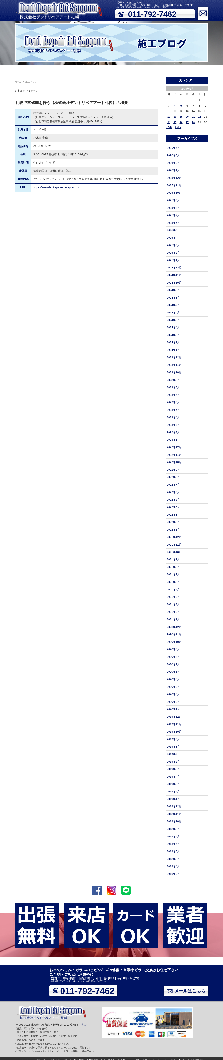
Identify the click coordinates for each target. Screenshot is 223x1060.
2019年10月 (174, 731)
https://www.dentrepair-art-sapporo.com (57, 187)
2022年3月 (173, 514)
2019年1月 (173, 799)
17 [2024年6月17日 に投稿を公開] (168, 116)
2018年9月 (173, 828)
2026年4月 (173, 147)
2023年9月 (173, 380)
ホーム (6, 70)
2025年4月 (173, 237)
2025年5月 (173, 230)
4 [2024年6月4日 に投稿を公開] (175, 105)
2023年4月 (173, 417)
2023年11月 (174, 364)
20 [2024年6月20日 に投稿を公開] (187, 116)
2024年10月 (174, 282)
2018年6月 (173, 851)
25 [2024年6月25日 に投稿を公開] (174, 122)
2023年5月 (173, 409)
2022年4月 (173, 507)
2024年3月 (173, 335)
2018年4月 (173, 866)
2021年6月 (173, 582)
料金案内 (154, 70)
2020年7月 (173, 664)
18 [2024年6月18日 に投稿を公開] (174, 116)
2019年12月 (174, 716)
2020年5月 (173, 679)
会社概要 (169, 70)
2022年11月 (174, 454)
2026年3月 (173, 155)
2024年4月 (173, 327)
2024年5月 (173, 320)
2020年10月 (174, 641)
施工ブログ (185, 70)
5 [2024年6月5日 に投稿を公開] (181, 105)
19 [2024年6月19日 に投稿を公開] (181, 116)
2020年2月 (173, 701)
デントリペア (22, 70)
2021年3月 (173, 604)
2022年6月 (173, 492)
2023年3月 (173, 424)
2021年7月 (173, 574)
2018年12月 (174, 806)
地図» (84, 1024)
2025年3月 (173, 245)
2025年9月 (173, 200)
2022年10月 (174, 462)
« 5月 (169, 127)
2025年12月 (174, 177)
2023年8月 (173, 387)
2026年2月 (173, 162)
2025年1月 (173, 260)
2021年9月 (173, 559)
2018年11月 (174, 814)
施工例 (141, 70)
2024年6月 (173, 312)
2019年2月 (173, 791)
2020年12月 (174, 626)
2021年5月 (173, 589)
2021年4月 (173, 596)
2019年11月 (174, 724)
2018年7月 (173, 843)
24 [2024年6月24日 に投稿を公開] (168, 122)
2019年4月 (173, 776)
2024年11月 (174, 275)
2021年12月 (174, 537)
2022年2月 (173, 522)
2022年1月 (173, 529)
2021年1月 (173, 619)
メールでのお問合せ (208, 70)
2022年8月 (173, 477)
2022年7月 (173, 484)
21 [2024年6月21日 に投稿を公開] (193, 116)
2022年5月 (173, 499)
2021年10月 (174, 552)
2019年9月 (173, 739)
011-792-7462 (152, 14)
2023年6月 (173, 402)
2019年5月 (173, 769)
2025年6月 (173, 222)
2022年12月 (174, 447)
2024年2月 (173, 342)
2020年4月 (173, 686)
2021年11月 (174, 544)
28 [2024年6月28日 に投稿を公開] (193, 122)
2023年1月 (173, 439)
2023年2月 (173, 432)
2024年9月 (173, 290)
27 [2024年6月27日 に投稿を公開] (187, 122)
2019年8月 (173, 746)
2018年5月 (173, 859)
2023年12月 (174, 357)
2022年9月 (173, 469)
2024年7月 (173, 304)
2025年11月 (174, 185)
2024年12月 (174, 267)
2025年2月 (173, 252)
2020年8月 (173, 656)
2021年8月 (173, 567)
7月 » (178, 127)
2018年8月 (173, 836)
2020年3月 (173, 694)
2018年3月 (173, 873)
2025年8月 (173, 207)
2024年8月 (173, 297)
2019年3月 (173, 784)
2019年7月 (173, 754)
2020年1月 (173, 709)
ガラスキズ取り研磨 (70, 70)
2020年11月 (174, 634)
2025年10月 (174, 192)
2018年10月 (174, 821)
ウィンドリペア (44, 70)
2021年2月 (173, 611)
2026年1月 (173, 170)
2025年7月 (173, 215)
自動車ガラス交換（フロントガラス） (109, 70)
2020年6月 (173, 671)
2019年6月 (173, 761)
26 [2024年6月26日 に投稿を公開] (181, 122)
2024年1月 (173, 349)
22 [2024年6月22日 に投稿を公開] (199, 116)
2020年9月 (173, 649)
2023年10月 (174, 372)
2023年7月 (173, 394)
